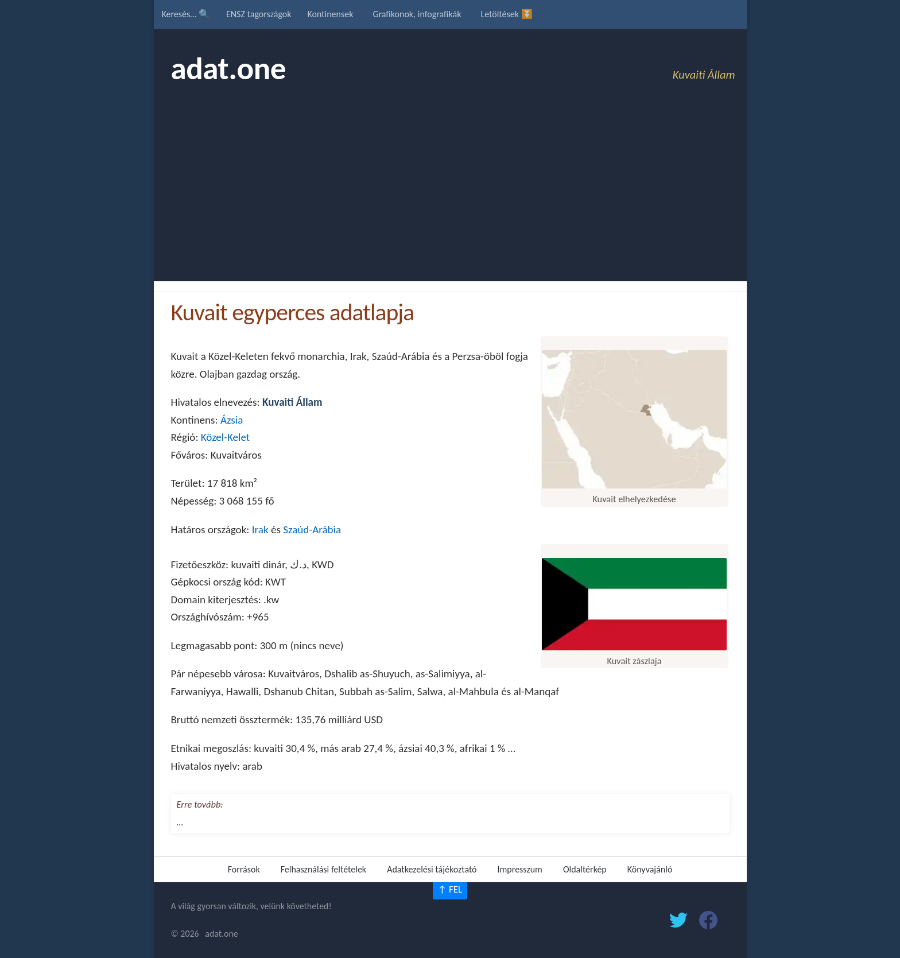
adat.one (228, 68)
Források (244, 869)
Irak (260, 529)
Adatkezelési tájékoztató (431, 869)
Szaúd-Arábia (312, 529)
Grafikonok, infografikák (417, 14)
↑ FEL (450, 889)
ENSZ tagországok (259, 14)
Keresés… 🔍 (186, 14)
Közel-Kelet (225, 437)
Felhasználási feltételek (323, 869)
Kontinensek (331, 14)
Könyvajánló (650, 869)
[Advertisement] (450, 195)
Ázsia (231, 419)
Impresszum (520, 869)
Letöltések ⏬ (506, 14)
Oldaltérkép (585, 869)
